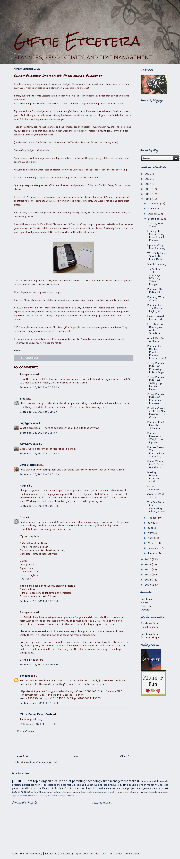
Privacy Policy (34, 853)
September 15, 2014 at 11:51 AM (40, 474)
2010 (148, 569)
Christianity (41, 795)
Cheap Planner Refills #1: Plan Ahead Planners (155, 398)
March (152, 543)
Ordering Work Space (156, 495)
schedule (154, 781)
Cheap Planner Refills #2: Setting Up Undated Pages (155, 383)
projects (16, 784)
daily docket (62, 781)
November (154, 208)
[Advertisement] (90, 16)
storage (61, 795)
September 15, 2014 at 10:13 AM (40, 387)
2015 (148, 194)
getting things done (41, 791)
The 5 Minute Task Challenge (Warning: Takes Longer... (155, 276)
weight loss (100, 784)
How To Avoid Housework (155, 317)
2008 (148, 579)
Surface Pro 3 (62, 788)
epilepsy (110, 788)
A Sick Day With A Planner (156, 339)
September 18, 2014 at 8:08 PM (39, 664)
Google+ (146, 609)
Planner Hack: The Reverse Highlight (155, 308)
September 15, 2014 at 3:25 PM (39, 601)
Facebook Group (150, 623)
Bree (22, 398)
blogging (79, 784)
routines (57, 791)
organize (47, 781)
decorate (152, 791)
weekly (164, 781)
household (28, 784)
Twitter (145, 602)
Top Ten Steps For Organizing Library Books (156, 506)
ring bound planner (134, 784)
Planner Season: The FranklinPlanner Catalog (156, 451)
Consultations (132, 853)
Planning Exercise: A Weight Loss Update (155, 437)
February (153, 548)
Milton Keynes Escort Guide (36, 714)
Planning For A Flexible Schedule (156, 425)
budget (89, 784)
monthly (152, 784)
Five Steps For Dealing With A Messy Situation (155, 328)
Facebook (146, 599)
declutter (67, 791)
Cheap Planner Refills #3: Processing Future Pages (155, 367)
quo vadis (163, 791)
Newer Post (21, 756)
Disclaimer (116, 853)
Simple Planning (156, 264)
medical (61, 784)
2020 (148, 173)
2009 (148, 574)
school (94, 788)
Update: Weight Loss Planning (156, 246)
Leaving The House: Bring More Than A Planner (155, 235)
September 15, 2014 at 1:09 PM (39, 506)
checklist (25, 788)
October (153, 213)
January (152, 553)
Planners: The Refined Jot (155, 290)
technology (94, 781)
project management (139, 788)
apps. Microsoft (19, 795)
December (154, 203)
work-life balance (45, 784)
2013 (148, 559)
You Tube (146, 606)
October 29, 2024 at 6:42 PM (37, 724)
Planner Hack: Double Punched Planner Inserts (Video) (156, 352)
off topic (33, 781)
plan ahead (52, 795)
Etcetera (18, 350)
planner (19, 780)
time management (115, 781)
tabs (119, 791)
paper (15, 788)
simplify (112, 791)
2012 (148, 564)
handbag (32, 795)
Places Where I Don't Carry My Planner (155, 464)
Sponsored (51, 853)
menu (70, 784)
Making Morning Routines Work (153, 476)
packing (76, 791)
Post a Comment (26, 731)
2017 (148, 184)
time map (70, 795)
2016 (148, 189)
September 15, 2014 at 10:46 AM (40, 453)
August (152, 517)
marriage (121, 788)
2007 (148, 584)
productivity (115, 784)
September (154, 218)
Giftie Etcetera (77, 41)
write (102, 788)
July (150, 522)
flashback (142, 781)
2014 (148, 199)
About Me (18, 853)
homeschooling (81, 788)
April (151, 538)
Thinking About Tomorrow (156, 224)
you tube (36, 788)
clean (155, 788)
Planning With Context (155, 298)
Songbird (25, 675)
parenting (78, 781)
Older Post (126, 756)
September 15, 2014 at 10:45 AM (40, 411)
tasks (132, 781)
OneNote (162, 784)
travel (126, 791)
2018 (148, 178)
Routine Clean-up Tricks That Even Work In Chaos (156, 412)
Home (74, 756)
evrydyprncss (27, 423)
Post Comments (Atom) (43, 762)
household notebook (92, 791)
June (151, 527)
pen (105, 791)
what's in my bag (138, 791)
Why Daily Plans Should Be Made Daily (156, 256)
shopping (24, 791)
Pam (22, 485)
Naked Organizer (153, 488)
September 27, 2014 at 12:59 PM (39, 703)
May (150, 532)
